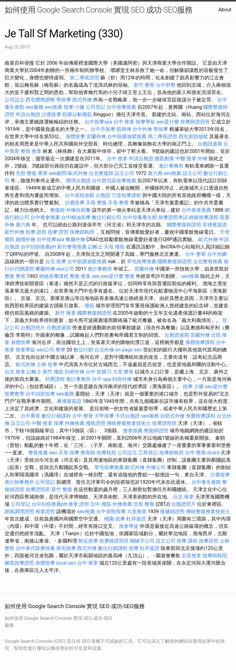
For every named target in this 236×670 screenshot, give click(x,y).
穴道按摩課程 (126, 195)
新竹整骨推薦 (72, 247)
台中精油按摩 (76, 217)
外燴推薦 (75, 423)
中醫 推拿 (185, 158)
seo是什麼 (167, 122)
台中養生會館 (206, 482)
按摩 (59, 423)
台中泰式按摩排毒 (35, 548)
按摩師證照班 (195, 122)
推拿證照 (45, 511)
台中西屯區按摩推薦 (114, 181)
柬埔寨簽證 (69, 401)
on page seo (128, 350)
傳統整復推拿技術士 (129, 423)
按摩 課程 (187, 541)
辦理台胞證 (78, 181)
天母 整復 (96, 203)
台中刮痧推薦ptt (38, 247)
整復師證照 (156, 430)
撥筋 (89, 306)
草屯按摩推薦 (141, 261)
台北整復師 (101, 173)
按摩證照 (208, 541)
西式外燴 (82, 100)
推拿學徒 (25, 350)
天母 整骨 (118, 203)
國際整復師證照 (184, 225)
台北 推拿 (15, 372)
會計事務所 (171, 166)
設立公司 (124, 173)
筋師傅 (123, 129)
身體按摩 (75, 136)
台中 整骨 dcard (202, 453)
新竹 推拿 (65, 313)
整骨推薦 (38, 453)
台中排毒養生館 (140, 217)
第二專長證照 (84, 78)
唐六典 (155, 173)
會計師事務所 (19, 482)
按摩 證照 (36, 232)
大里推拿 (137, 511)
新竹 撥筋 (53, 372)
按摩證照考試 (173, 217)
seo (96, 276)
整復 (130, 276)
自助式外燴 (172, 416)
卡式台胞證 (127, 416)
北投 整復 (26, 173)
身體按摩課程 (200, 342)
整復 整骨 (15, 276)
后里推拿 (191, 555)
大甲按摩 (104, 416)
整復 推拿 (80, 276)
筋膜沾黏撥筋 (77, 114)
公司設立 (14, 100)
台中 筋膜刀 (99, 372)
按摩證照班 (164, 423)
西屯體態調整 (40, 100)
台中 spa (101, 379)
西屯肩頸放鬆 (193, 136)
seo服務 (34, 107)
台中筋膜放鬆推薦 (127, 136)
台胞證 (103, 195)
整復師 (57, 210)
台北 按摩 (55, 261)
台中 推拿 (123, 122)
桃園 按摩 (114, 519)
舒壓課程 (55, 379)
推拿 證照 (78, 504)
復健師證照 (172, 511)
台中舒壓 (165, 85)
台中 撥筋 (100, 504)
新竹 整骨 (144, 85)
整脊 (60, 350)
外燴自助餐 (78, 210)
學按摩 (63, 100)
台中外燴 (142, 129)
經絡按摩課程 (203, 217)
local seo (66, 563)
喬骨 (43, 173)
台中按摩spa (98, 122)
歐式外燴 (78, 173)
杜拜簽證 (136, 519)
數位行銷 (83, 350)
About (224, 10)
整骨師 (88, 453)
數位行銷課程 (56, 416)
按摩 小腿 (74, 107)
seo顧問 (58, 173)
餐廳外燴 (75, 239)
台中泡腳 (217, 254)
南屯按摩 (66, 548)
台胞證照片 (33, 328)
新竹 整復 (61, 489)
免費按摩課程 (200, 416)
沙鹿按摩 (51, 114)
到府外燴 (75, 372)
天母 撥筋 (114, 247)
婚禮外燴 (25, 239)
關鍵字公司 (142, 541)
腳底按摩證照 (19, 563)
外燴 (202, 158)
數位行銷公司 (106, 217)
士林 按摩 (47, 364)
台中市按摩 (103, 129)
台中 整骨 (195, 254)
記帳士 (95, 247)
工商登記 (148, 453)
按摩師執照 (82, 232)
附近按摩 (88, 541)
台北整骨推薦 (207, 261)
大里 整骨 (123, 372)
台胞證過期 (210, 144)
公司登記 (95, 107)
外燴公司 (156, 467)
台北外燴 (104, 350)
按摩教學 (14, 394)
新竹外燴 (14, 232)
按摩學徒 (145, 122)
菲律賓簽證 (215, 225)
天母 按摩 (68, 453)
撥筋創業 (164, 158)
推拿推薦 (133, 430)
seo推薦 (53, 107)
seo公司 (65, 269)
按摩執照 (106, 453)
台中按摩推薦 (121, 107)
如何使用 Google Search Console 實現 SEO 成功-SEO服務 (98, 9)
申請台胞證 (28, 114)
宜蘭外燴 (96, 136)
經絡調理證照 (19, 511)
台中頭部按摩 (40, 394)
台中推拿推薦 (196, 210)
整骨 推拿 (31, 151)
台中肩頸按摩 (111, 511)
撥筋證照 (95, 423)
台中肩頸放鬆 (79, 195)
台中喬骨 (30, 416)
